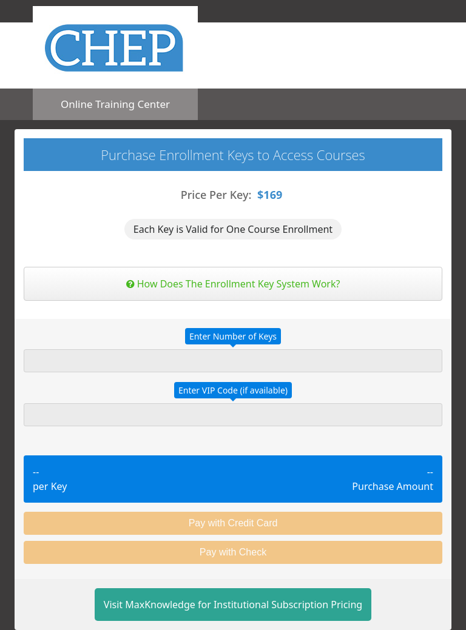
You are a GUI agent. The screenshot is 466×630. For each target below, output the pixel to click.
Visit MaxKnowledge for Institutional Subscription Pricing (233, 604)
